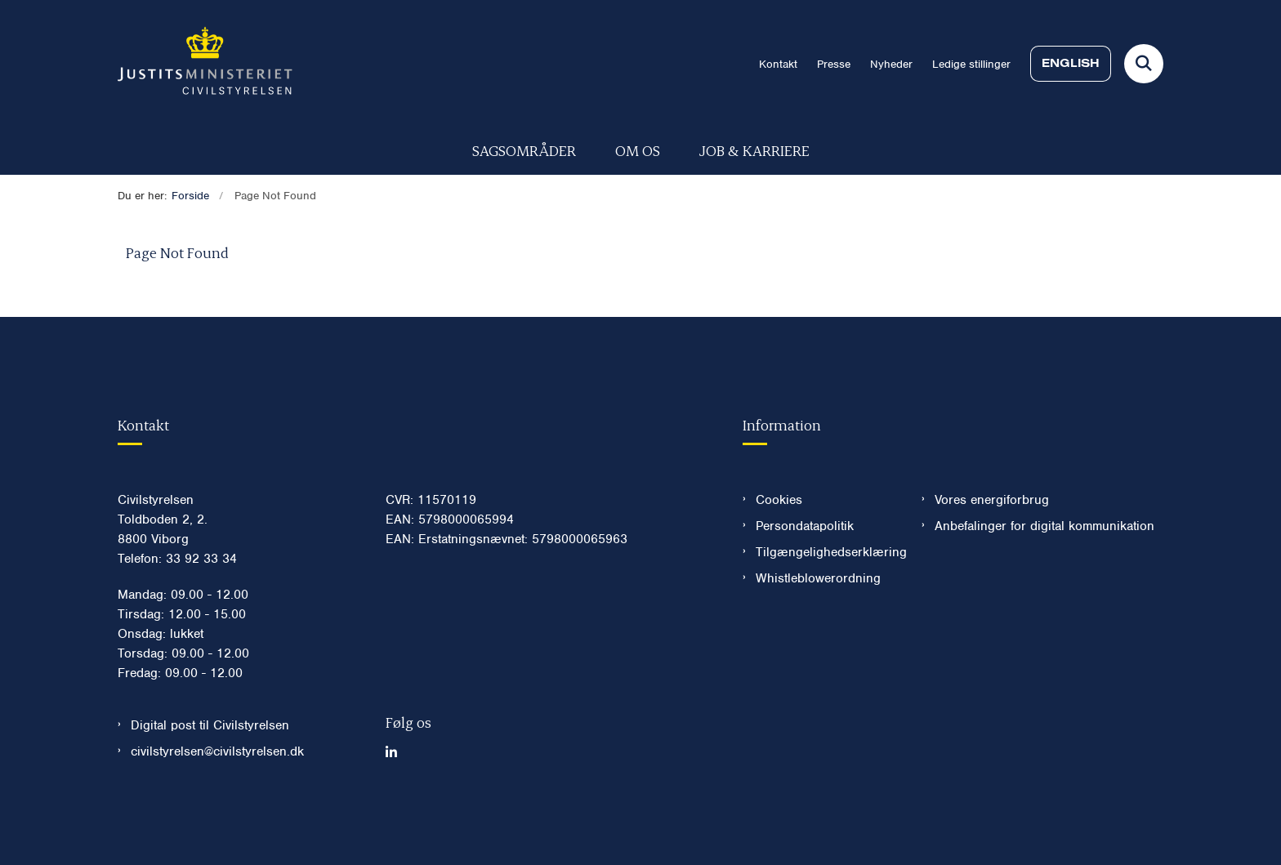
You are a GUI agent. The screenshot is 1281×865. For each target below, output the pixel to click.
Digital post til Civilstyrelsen (210, 773)
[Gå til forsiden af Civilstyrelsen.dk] (205, 63)
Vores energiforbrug (992, 548)
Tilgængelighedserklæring (825, 600)
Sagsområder (524, 149)
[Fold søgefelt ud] (1143, 63)
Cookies (779, 548)
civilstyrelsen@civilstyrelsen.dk (217, 799)
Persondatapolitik (805, 574)
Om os (637, 149)
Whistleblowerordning (818, 626)
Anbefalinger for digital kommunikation (1044, 574)
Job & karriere (754, 149)
